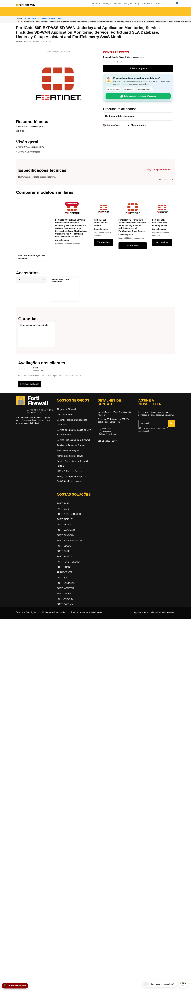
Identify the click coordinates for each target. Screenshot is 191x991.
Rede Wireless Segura (68, 450)
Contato (145, 3)
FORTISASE (63, 503)
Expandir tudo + (166, 179)
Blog (124, 3)
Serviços (94, 3)
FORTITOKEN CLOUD (68, 562)
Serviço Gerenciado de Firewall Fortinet (72, 463)
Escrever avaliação (29, 384)
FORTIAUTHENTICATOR (69, 540)
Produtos (83, 3)
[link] (112, 62)
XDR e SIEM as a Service (69, 471)
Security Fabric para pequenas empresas (72, 422)
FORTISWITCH (64, 556)
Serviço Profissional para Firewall (73, 440)
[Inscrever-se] (171, 423)
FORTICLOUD (64, 546)
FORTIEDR (62, 577)
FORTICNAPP (64, 593)
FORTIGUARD (64, 567)
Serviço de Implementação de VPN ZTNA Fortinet (74, 432)
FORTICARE (63, 551)
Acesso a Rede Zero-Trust (31, 12)
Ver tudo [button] (20, 131)
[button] (15, 985)
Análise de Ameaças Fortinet (71, 445)
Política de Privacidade (53, 612)
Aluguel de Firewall (66, 409)
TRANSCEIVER (65, 572)
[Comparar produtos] (159, 169)
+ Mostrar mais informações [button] (28, 152)
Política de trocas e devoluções (86, 612)
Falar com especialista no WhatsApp (138, 96)
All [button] (31, 279)
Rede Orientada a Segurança (68, 12)
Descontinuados (65, 414)
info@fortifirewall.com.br (108, 434)
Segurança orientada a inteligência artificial (159, 12)
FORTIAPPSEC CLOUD (69, 514)
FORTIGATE (63, 509)
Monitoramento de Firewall (70, 456)
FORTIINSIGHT (65, 519)
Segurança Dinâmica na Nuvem (113, 12)
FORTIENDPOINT (66, 583)
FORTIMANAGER (66, 530)
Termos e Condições (26, 612)
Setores (104, 3)
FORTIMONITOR (65, 588)
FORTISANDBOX (65, 535)
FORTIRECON (64, 524)
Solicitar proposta (138, 68)
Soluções (115, 3)
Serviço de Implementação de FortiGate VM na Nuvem (71, 478)
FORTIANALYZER (66, 599)
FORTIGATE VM (65, 604)
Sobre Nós (134, 3)
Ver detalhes (103, 242)
